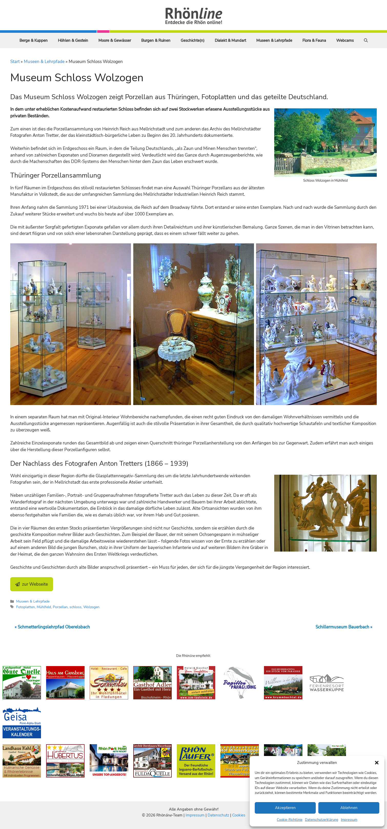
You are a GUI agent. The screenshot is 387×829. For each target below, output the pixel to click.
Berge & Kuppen (33, 40)
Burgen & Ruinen (155, 40)
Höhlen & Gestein (73, 40)
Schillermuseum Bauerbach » (343, 627)
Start (15, 62)
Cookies (238, 815)
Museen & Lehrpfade (274, 40)
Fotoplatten (25, 606)
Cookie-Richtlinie (289, 819)
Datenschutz (218, 815)
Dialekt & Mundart (230, 40)
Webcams (345, 40)
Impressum (349, 819)
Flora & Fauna (314, 40)
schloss (75, 606)
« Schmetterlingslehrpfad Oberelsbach (52, 627)
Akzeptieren (285, 807)
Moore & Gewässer (114, 40)
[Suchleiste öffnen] (366, 40)
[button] (376, 762)
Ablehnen (349, 807)
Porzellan (60, 606)
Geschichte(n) (193, 40)
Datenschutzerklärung (321, 819)
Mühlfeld (44, 606)
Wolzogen (91, 606)
